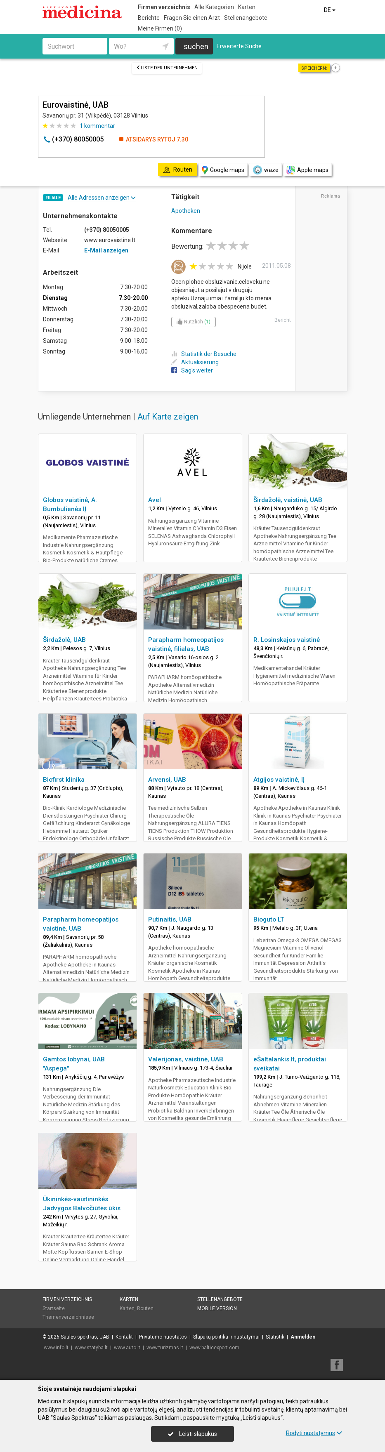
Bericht (282, 320)
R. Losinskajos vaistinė (286, 640)
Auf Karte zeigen (167, 417)
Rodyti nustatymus (314, 1433)
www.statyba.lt (91, 1348)
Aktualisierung (195, 362)
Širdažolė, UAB (64, 640)
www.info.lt (56, 1348)
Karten (246, 7)
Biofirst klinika (64, 779)
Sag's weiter (192, 370)
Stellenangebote (245, 17)
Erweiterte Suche (239, 46)
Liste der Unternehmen (167, 68)
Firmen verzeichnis (164, 7)
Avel (154, 500)
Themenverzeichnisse (68, 1317)
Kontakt (124, 1337)
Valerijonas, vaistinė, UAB (185, 1059)
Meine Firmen (160, 28)
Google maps (223, 170)
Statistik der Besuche (203, 354)
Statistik (275, 1337)
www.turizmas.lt (164, 1348)
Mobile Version (217, 1308)
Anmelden (303, 1337)
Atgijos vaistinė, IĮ (279, 779)
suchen (196, 46)
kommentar (97, 126)
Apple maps (307, 170)
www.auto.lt (127, 1348)
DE (330, 10)
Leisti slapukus (192, 1434)
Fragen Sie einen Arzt (192, 17)
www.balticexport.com (214, 1348)
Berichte (149, 17)
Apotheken (185, 210)
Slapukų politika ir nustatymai (226, 1337)
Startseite (54, 1308)
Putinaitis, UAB (169, 919)
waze (265, 170)
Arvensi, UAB (167, 779)
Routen (145, 1308)
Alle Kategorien (214, 7)
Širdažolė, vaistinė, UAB (287, 500)
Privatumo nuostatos (163, 1337)
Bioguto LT (268, 919)
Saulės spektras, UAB (85, 1337)
